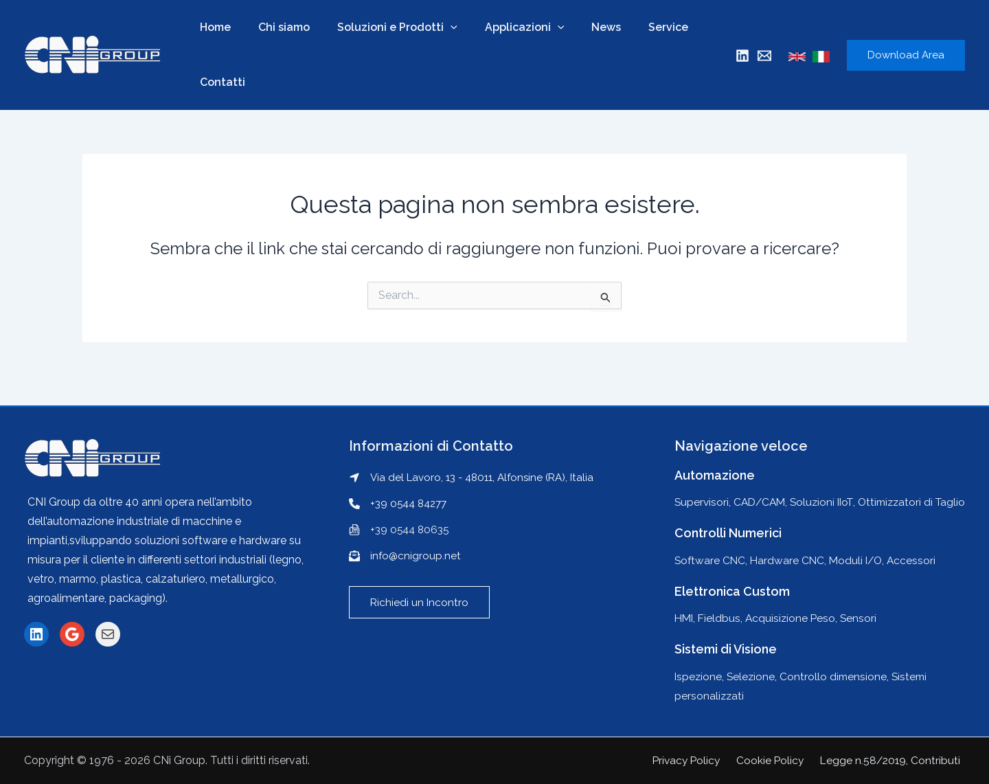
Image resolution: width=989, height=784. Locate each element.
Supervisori (702, 482)
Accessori (917, 560)
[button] (420, 583)
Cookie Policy (776, 760)
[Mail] (764, 56)
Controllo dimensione (836, 676)
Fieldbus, (724, 618)
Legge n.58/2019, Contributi (893, 760)
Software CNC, (713, 560)
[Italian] (821, 56)
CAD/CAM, (763, 482)
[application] (437, 27)
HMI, (687, 618)
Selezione (752, 676)
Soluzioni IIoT (828, 482)
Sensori (863, 618)
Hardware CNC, (792, 560)
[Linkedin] (742, 56)
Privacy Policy (696, 760)
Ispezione (698, 676)
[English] (797, 56)
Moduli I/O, (862, 560)
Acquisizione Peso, (796, 618)
